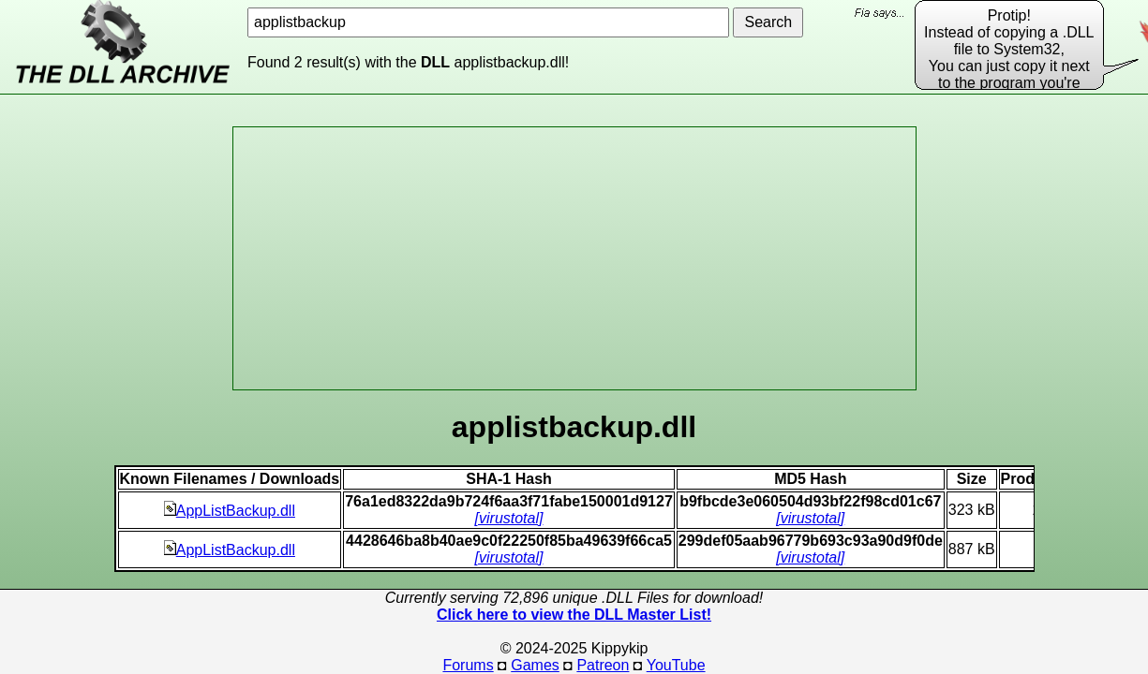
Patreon (602, 665)
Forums (467, 665)
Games (535, 665)
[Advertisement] (574, 258)
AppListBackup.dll (229, 511)
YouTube (676, 665)
